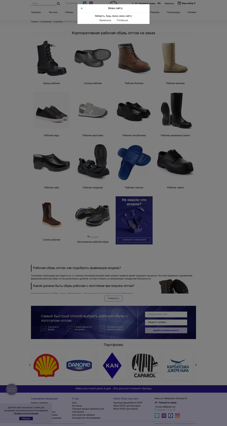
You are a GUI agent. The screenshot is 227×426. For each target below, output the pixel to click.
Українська (105, 21)
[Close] (82, 8)
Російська (122, 21)
